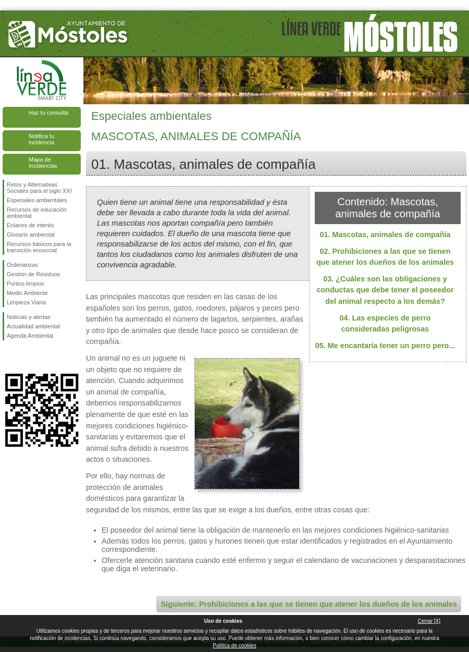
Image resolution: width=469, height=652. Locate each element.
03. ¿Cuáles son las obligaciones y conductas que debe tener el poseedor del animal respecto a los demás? (384, 290)
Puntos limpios (25, 283)
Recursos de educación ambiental (37, 212)
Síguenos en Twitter (26, 357)
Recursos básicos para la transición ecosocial (39, 247)
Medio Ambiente (27, 293)
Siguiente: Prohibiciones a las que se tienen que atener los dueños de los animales (309, 604)
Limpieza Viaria (26, 302)
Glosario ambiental (31, 234)
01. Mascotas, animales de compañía (384, 234)
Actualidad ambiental (33, 326)
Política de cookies (234, 645)
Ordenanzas (22, 265)
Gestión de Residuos (33, 274)
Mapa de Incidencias (43, 162)
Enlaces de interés (30, 225)
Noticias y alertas (29, 317)
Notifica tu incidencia (41, 139)
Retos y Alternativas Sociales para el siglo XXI (39, 187)
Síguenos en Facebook (9, 357)
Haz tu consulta (48, 112)
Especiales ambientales (37, 200)
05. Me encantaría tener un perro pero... (385, 345)
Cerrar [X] (429, 621)
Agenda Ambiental (30, 336)
